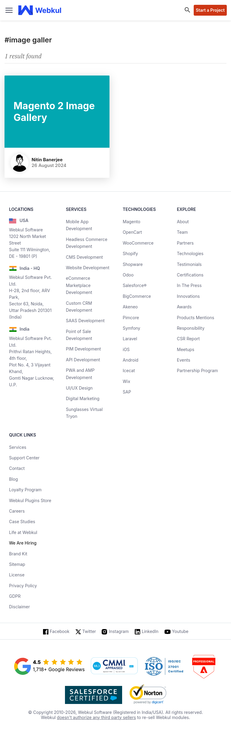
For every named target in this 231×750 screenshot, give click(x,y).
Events (183, 360)
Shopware (133, 264)
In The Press (189, 285)
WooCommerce (138, 242)
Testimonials (189, 264)
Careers (17, 511)
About (183, 221)
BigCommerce (137, 296)
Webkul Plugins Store (30, 500)
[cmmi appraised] (114, 666)
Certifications (190, 274)
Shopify (130, 253)
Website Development (87, 267)
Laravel (130, 338)
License (16, 574)
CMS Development (84, 257)
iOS (126, 349)
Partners (185, 242)
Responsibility (191, 328)
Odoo (128, 274)
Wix (126, 381)
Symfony (131, 328)
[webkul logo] (39, 10)
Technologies (190, 253)
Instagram (119, 631)
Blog (13, 479)
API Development (83, 359)
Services (17, 447)
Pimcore (131, 317)
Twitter (89, 631)
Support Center (24, 457)
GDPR (15, 596)
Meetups (185, 349)
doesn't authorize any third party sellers (96, 717)
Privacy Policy (23, 585)
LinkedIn (150, 631)
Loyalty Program (25, 489)
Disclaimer (19, 606)
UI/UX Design (79, 387)
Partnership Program (197, 370)
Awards (184, 306)
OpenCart (132, 232)
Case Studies (22, 521)
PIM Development (83, 348)
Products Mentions (195, 317)
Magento (131, 221)
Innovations (188, 296)
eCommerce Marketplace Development (79, 285)
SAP (127, 391)
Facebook (59, 631)
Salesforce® (134, 285)
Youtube (180, 631)
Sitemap (17, 564)
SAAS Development (85, 320)
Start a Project (210, 10)
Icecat (129, 370)
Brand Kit (18, 553)
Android (130, 360)
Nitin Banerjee (47, 159)
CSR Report (188, 338)
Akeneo (130, 306)
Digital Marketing (83, 398)
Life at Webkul (23, 532)
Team (182, 232)
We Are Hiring (22, 542)
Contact (17, 468)
